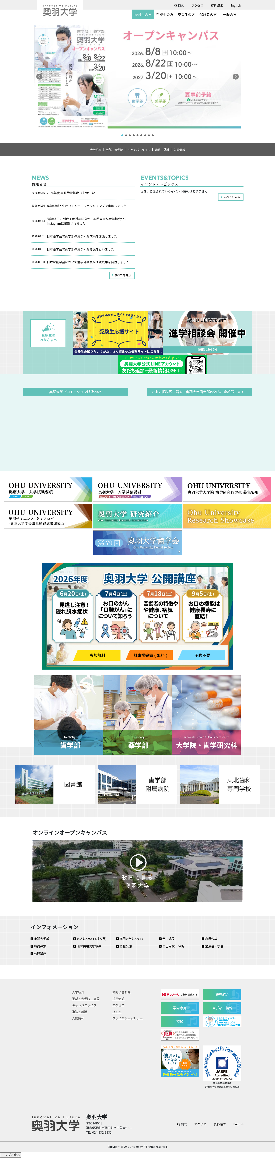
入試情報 (188, 150)
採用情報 (118, 1000)
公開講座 (38, 955)
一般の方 (230, 14)
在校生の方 (164, 14)
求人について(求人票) (90, 940)
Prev (39, 77)
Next (236, 77)
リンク (116, 1013)
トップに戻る (11, 1157)
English (236, 5)
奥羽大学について (130, 940)
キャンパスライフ (139, 150)
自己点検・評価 (171, 948)
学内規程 (167, 940)
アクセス (197, 5)
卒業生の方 (186, 14)
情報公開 (124, 948)
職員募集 (38, 948)
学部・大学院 (110, 150)
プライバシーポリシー (127, 1020)
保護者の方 (208, 14)
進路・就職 (166, 150)
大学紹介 (87, 150)
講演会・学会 (212, 948)
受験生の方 (143, 14)
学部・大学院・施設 (85, 1000)
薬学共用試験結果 (87, 948)
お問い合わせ (121, 994)
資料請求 (217, 5)
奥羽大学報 (40, 940)
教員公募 (209, 940)
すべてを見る (123, 277)
